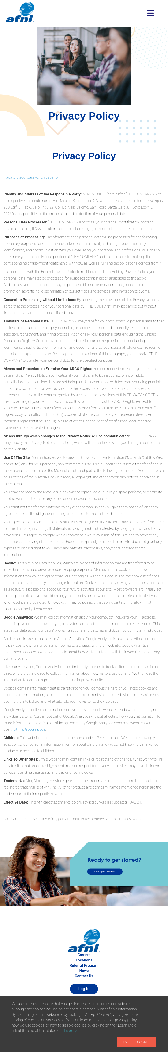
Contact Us (84, 976)
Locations (84, 960)
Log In (84, 989)
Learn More (73, 1030)
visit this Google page (28, 729)
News (84, 970)
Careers (83, 955)
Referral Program (84, 965)
